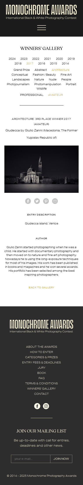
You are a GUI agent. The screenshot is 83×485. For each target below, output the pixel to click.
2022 (35, 59)
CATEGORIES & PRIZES (41, 357)
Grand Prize (22, 70)
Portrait (71, 84)
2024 (12, 59)
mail (55, 201)
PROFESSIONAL (31, 95)
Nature (39, 79)
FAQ (42, 378)
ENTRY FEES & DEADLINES (41, 362)
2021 (47, 59)
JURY (42, 368)
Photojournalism (18, 84)
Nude (53, 79)
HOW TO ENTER (41, 352)
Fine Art (66, 74)
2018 (17, 63)
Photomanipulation (47, 84)
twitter (37, 201)
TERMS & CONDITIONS (41, 383)
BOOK (41, 373)
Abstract (41, 70)
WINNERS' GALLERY (41, 388)
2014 (65, 63)
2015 (53, 63)
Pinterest (46, 201)
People (66, 79)
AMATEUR (55, 95)
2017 (29, 63)
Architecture (60, 70)
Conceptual (20, 74)
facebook (28, 201)
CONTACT (41, 394)
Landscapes (21, 79)
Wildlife (42, 88)
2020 (59, 59)
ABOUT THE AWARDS (41, 347)
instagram (46, 406)
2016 (41, 63)
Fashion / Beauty (44, 74)
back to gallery (41, 287)
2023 (23, 59)
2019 (71, 59)
